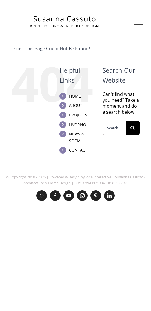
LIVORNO (77, 124)
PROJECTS (78, 115)
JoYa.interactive (98, 177)
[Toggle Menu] (138, 22)
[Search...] (114, 128)
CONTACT (78, 150)
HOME (75, 96)
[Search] (133, 128)
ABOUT (75, 105)
